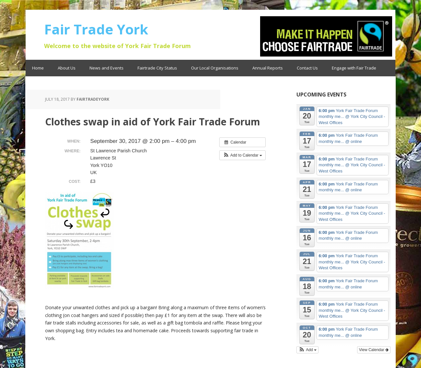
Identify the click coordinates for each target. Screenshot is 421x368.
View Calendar (374, 350)
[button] (242, 155)
